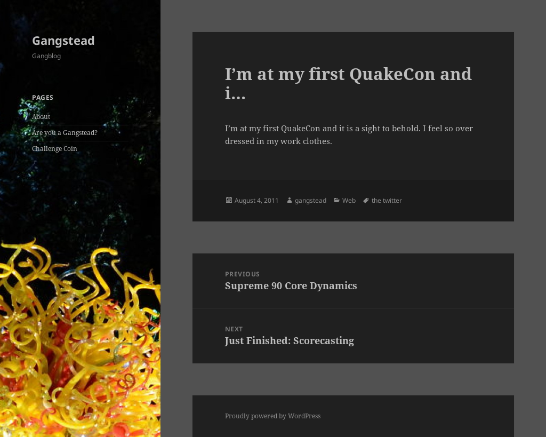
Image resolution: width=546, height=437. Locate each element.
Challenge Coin (54, 148)
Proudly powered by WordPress (272, 415)
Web (349, 200)
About (41, 116)
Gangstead (63, 40)
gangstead (310, 200)
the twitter (387, 200)
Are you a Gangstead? (65, 132)
